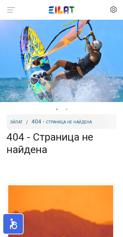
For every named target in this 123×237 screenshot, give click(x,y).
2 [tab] (66, 109)
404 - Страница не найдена (61, 121)
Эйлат (16, 121)
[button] (13, 224)
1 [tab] (56, 109)
